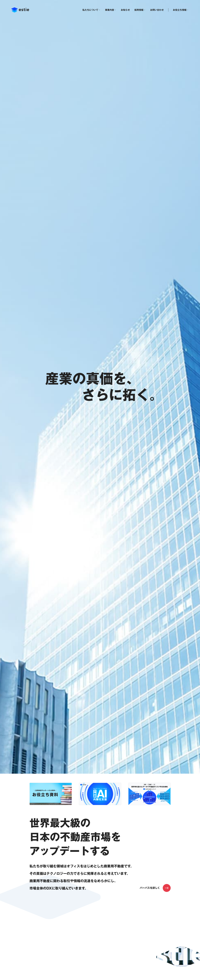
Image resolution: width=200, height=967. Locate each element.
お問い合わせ (157, 10)
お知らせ (125, 10)
